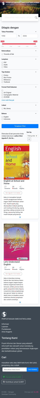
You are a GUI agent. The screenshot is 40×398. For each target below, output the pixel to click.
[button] (20, 217)
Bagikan (22, 187)
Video (6, 67)
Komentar (7, 187)
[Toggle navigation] (5, 8)
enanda (14, 188)
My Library (7, 108)
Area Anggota (7, 332)
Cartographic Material (11, 95)
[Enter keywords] (14, 369)
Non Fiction (7, 77)
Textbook (7, 82)
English (6, 117)
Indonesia (7, 119)
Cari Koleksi (32, 369)
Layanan (5, 327)
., (13, 193)
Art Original (7, 92)
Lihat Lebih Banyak (8, 100)
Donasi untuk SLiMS (12, 377)
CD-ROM (6, 97)
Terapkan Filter (20, 126)
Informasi (5, 324)
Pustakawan (6, 329)
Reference (7, 80)
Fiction (6, 75)
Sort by (29, 132)
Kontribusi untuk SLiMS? (13, 382)
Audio (6, 65)
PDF (5, 62)
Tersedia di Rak (9, 54)
